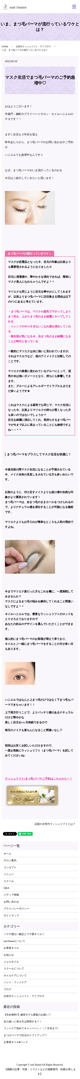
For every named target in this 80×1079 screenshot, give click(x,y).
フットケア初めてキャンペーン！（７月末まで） (32, 1028)
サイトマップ (11, 915)
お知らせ (9, 955)
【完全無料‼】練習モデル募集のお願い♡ (27, 1014)
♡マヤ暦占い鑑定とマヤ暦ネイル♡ (24, 934)
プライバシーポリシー (16, 908)
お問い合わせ (11, 901)
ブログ (7, 989)
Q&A (6, 888)
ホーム (7, 853)
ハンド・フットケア (15, 982)
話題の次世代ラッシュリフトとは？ (55, 824)
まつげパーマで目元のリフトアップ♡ (25, 1035)
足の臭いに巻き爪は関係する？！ (23, 1021)
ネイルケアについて (15, 975)
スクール (9, 881)
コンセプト (10, 867)
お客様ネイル (11, 948)
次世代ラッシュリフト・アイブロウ (33, 46)
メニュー (9, 874)
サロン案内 (10, 860)
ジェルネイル (11, 961)
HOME (5, 46)
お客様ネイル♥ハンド (16, 1042)
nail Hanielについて (14, 941)
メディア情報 (11, 894)
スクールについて (14, 968)
